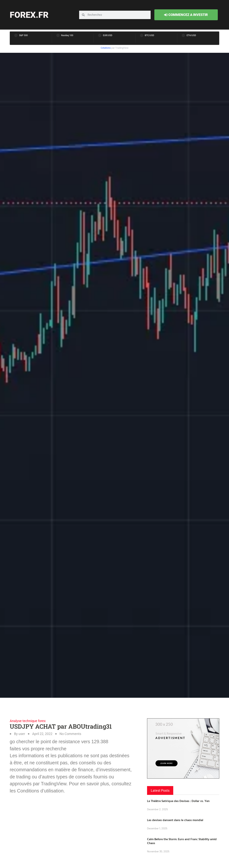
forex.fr (29, 15)
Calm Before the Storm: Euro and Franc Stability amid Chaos (182, 841)
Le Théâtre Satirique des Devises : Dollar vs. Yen (178, 801)
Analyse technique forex (28, 721)
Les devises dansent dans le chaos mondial (175, 820)
